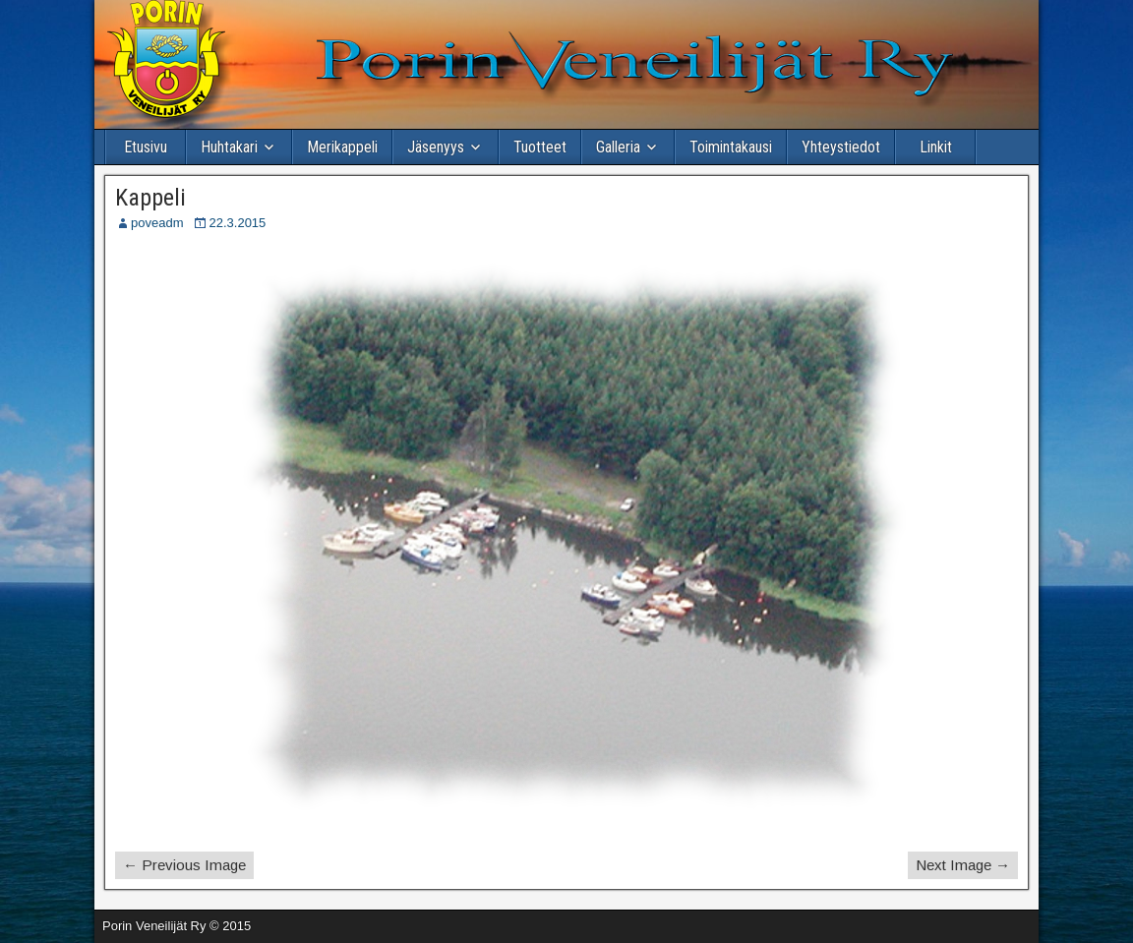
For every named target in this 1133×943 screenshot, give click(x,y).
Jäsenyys (435, 147)
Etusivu (145, 147)
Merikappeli (342, 147)
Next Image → (963, 864)
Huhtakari (229, 147)
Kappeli (150, 197)
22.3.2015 (237, 222)
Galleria (618, 147)
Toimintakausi (730, 147)
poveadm (157, 222)
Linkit (936, 147)
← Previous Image (184, 864)
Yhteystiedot (841, 147)
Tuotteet (539, 147)
